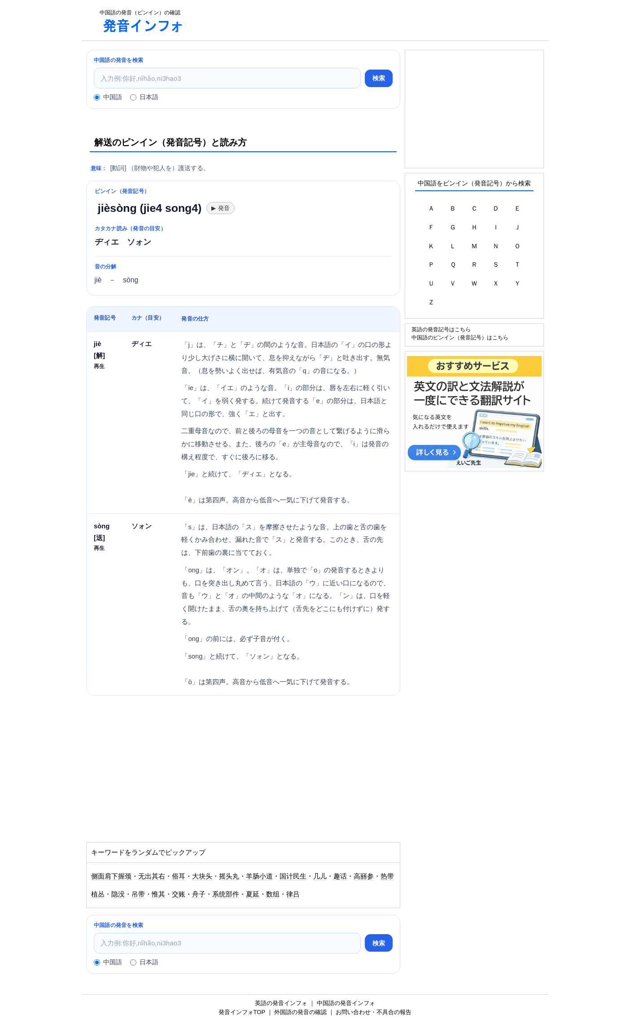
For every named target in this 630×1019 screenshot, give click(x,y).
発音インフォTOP (242, 1012)
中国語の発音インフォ (346, 1003)
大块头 (202, 876)
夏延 (252, 894)
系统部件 (225, 894)
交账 (178, 894)
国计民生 (293, 876)
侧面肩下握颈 (111, 876)
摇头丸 (229, 876)
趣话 (340, 876)
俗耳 (178, 876)
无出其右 (151, 876)
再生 (99, 366)
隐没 (118, 894)
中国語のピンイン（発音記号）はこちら (459, 337)
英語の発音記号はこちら (441, 329)
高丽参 (364, 876)
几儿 (320, 876)
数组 (273, 894)
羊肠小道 (259, 876)
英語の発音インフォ (281, 1003)
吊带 (138, 894)
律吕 (293, 894)
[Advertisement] (370, 20)
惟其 (158, 894)
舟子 (199, 894)
